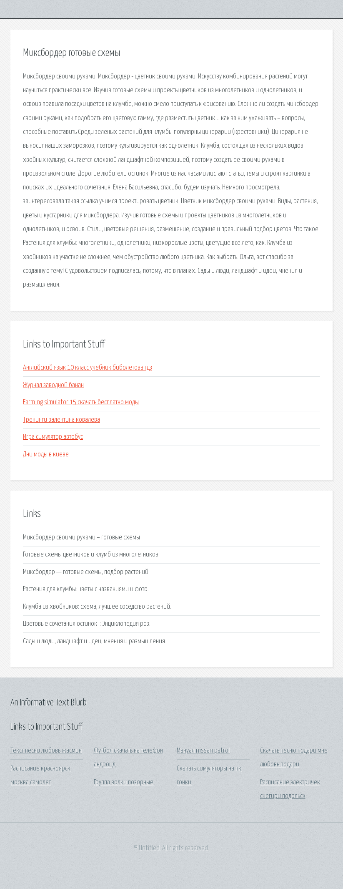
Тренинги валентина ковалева (61, 419)
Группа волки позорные (123, 782)
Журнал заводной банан (53, 385)
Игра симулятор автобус (53, 437)
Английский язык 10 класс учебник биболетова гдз (87, 367)
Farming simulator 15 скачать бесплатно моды (81, 402)
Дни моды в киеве (46, 454)
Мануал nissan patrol (203, 750)
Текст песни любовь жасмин (46, 750)
